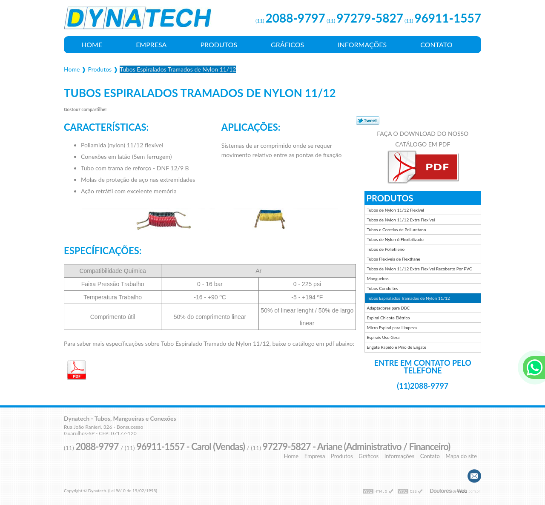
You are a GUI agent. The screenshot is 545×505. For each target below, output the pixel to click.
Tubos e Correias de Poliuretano (396, 229)
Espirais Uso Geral (384, 337)
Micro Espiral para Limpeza (392, 327)
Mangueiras (378, 278)
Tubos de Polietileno (386, 249)
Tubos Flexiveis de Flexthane (393, 258)
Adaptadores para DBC (388, 307)
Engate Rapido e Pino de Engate (396, 347)
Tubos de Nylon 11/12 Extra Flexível (401, 219)
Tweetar (367, 120)
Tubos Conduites (382, 288)
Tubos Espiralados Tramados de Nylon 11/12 (408, 298)
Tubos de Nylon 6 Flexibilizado (395, 239)
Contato (436, 44)
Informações (362, 44)
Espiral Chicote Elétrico (388, 317)
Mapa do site (461, 456)
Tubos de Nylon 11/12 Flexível (395, 209)
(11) (290, 20)
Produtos (218, 44)
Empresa (151, 44)
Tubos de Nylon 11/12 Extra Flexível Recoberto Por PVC (419, 268)
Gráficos (287, 44)
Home (91, 44)
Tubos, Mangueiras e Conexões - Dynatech (138, 21)
